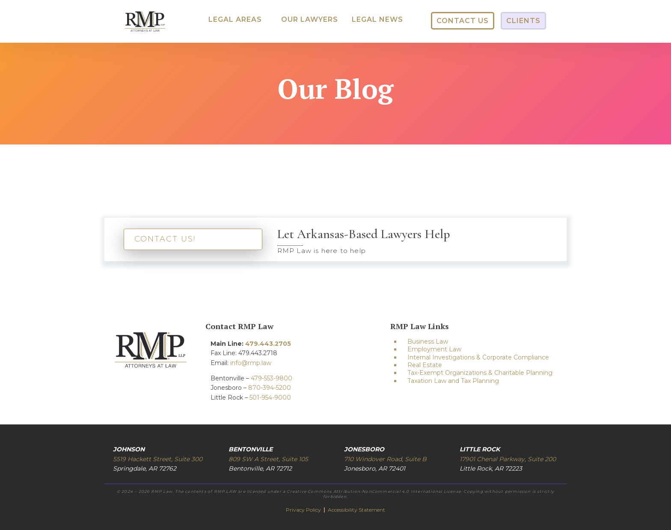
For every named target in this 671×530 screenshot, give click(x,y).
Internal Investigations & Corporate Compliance (478, 357)
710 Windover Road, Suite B (385, 459)
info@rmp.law (250, 363)
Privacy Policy (304, 509)
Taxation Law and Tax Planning (453, 381)
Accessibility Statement (356, 509)
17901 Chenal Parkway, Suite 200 (508, 459)
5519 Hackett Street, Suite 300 (157, 459)
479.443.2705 (268, 343)
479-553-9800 (271, 378)
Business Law (427, 341)
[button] (235, 19)
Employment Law (434, 349)
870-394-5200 (269, 388)
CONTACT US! (165, 239)
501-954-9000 (270, 397)
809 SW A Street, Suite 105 (268, 459)
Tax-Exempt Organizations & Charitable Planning (479, 373)
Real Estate (424, 365)
